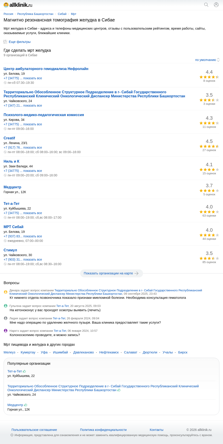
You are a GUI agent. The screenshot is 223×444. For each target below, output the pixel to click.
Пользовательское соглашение (34, 430)
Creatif (9, 138)
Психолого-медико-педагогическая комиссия (44, 115)
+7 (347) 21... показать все (23, 105)
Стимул (10, 250)
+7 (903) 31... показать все (23, 259)
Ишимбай (60, 352)
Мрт (73, 14)
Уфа (44, 352)
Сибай (62, 14)
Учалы (168, 352)
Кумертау (28, 352)
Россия (8, 14)
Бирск (182, 352)
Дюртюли (150, 352)
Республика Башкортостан (35, 14)
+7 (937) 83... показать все (23, 236)
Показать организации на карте (111, 273)
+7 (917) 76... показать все (23, 147)
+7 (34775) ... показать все (23, 78)
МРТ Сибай (13, 227)
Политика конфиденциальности (103, 430)
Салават (130, 352)
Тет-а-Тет (12, 204)
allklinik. (18, 5)
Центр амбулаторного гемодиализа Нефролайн (46, 69)
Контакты (156, 430)
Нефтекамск (109, 352)
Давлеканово (83, 352)
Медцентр (12, 187)
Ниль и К (11, 161)
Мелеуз (9, 352)
